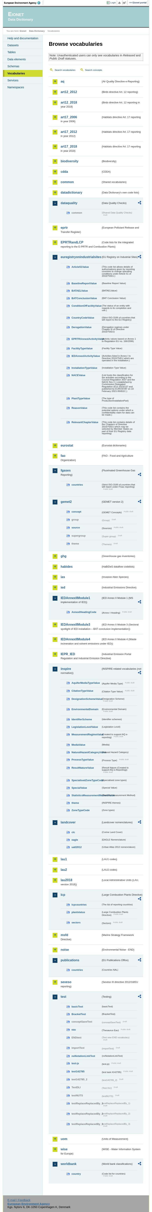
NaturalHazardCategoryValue (86, 752)
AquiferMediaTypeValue (85, 682)
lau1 (64, 859)
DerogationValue (81, 327)
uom (64, 1139)
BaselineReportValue (84, 283)
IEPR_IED (68, 654)
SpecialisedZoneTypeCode (86, 780)
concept (76, 511)
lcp (63, 894)
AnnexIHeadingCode (83, 612)
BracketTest (78, 1014)
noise (65, 949)
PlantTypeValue (80, 398)
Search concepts (93, 70)
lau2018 (66, 880)
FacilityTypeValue (81, 348)
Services (12, 80)
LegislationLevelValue (84, 726)
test (63, 996)
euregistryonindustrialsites (81, 257)
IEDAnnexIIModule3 (75, 624)
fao (63, 455)
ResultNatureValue (82, 767)
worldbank (68, 1164)
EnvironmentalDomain (84, 709)
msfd (64, 935)
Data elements (16, 59)
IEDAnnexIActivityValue (85, 355)
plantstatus (78, 912)
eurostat (67, 445)
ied (63, 587)
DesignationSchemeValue (86, 698)
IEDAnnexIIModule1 (75, 598)
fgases (66, 470)
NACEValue (78, 375)
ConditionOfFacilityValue (86, 305)
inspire (66, 668)
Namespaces (15, 87)
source (75, 527)
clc (73, 832)
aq (62, 81)
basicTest (77, 1006)
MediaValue (78, 744)
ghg (63, 556)
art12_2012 (69, 92)
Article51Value (80, 266)
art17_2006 (69, 117)
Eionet (23, 31)
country (76, 1173)
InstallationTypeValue (84, 367)
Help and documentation (22, 38)
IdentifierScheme (81, 719)
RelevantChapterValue (84, 422)
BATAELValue (79, 290)
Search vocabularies (65, 70)
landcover (68, 822)
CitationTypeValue (82, 690)
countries (77, 484)
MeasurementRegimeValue (86, 734)
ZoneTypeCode (80, 810)
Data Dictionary (37, 31)
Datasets (13, 45)
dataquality (69, 203)
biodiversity (69, 161)
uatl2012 (76, 847)
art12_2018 (69, 102)
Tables (11, 52)
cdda (64, 171)
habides (66, 566)
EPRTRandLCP (72, 242)
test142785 (77, 1071)
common (67, 182)
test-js (75, 1063)
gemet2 (66, 501)
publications (70, 960)
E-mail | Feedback (19, 1200)
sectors (76, 922)
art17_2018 (69, 146)
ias (63, 577)
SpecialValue (79, 787)
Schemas (13, 66)
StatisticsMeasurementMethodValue (86, 795)
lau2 (64, 869)
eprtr (64, 227)
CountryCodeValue (82, 317)
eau (73, 1029)
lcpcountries (78, 904)
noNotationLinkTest (83, 1055)
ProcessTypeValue (82, 759)
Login (113, 2)
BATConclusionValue (84, 298)
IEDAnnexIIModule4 (75, 639)
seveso (66, 982)
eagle (74, 839)
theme (75, 802)
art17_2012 (69, 131)
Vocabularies (16, 73)
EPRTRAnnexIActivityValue (86, 338)
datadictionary (71, 192)
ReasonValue (79, 407)
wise (64, 1149)
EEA (23, 3)
